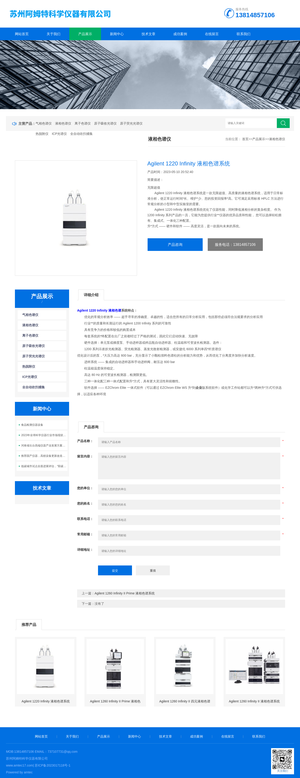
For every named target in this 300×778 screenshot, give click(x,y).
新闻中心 (117, 34)
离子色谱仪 (83, 123)
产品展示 (85, 34)
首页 (245, 139)
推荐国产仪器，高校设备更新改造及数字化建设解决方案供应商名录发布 (44, 455)
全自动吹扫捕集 (81, 134)
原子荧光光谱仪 (131, 123)
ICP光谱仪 (59, 134)
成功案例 (180, 34)
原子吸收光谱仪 (105, 123)
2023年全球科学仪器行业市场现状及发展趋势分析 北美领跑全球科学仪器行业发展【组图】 (44, 435)
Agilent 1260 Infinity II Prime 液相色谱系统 (125, 593)
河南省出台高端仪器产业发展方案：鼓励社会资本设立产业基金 (44, 445)
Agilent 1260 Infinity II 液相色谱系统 (254, 701)
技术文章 (148, 34)
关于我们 (53, 34)
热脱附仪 (42, 134)
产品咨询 (175, 245)
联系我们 (243, 34)
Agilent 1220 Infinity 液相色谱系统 (46, 701)
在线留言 (212, 34)
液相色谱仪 (63, 123)
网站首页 (22, 34)
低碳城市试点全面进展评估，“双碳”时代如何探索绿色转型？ (44, 466)
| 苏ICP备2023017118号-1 (51, 765)
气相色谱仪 (44, 123)
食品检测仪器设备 (32, 424)
